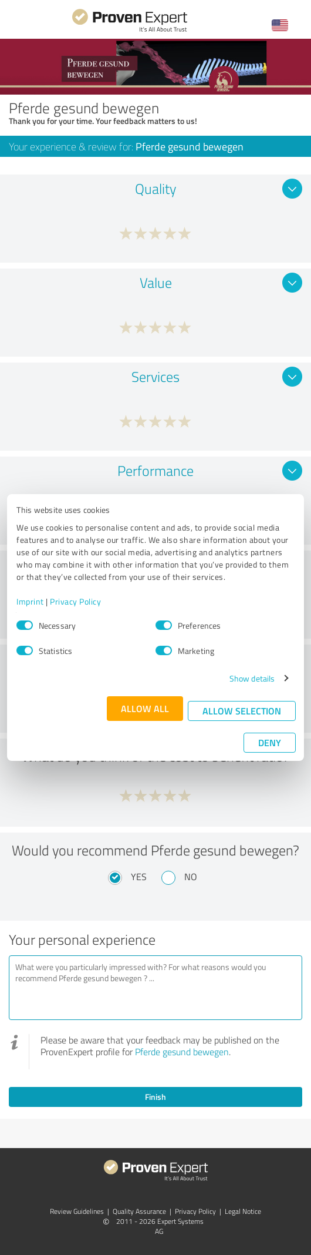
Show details (252, 678)
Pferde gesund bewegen (182, 1051)
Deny (269, 742)
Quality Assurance (139, 1211)
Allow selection (241, 710)
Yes (139, 876)
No (190, 876)
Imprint (30, 601)
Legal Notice (243, 1211)
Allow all (145, 708)
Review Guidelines (77, 1211)
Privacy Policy (75, 601)
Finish (155, 1096)
